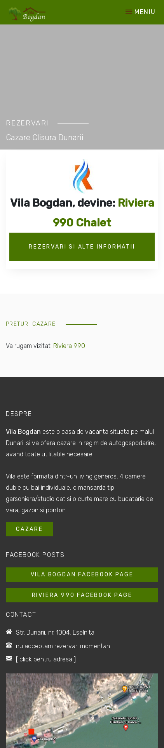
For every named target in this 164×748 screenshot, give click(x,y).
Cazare (29, 529)
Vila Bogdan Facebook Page (82, 574)
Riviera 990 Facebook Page (82, 595)
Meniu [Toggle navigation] (141, 12)
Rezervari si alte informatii (82, 247)
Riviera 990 (69, 346)
